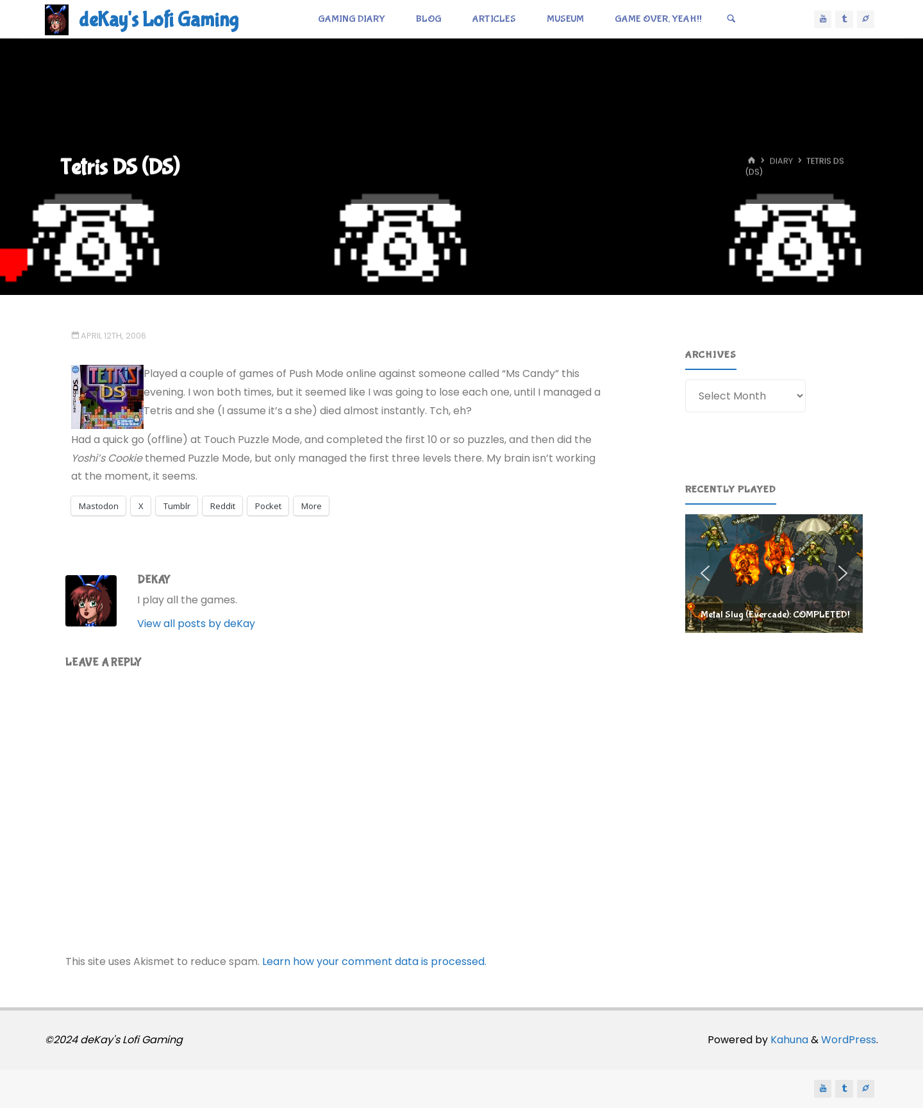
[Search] (731, 19)
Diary (781, 161)
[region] (774, 573)
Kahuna (788, 1039)
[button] (774, 573)
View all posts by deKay (196, 623)
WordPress (848, 1039)
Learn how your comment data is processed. (374, 961)
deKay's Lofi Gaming (158, 20)
